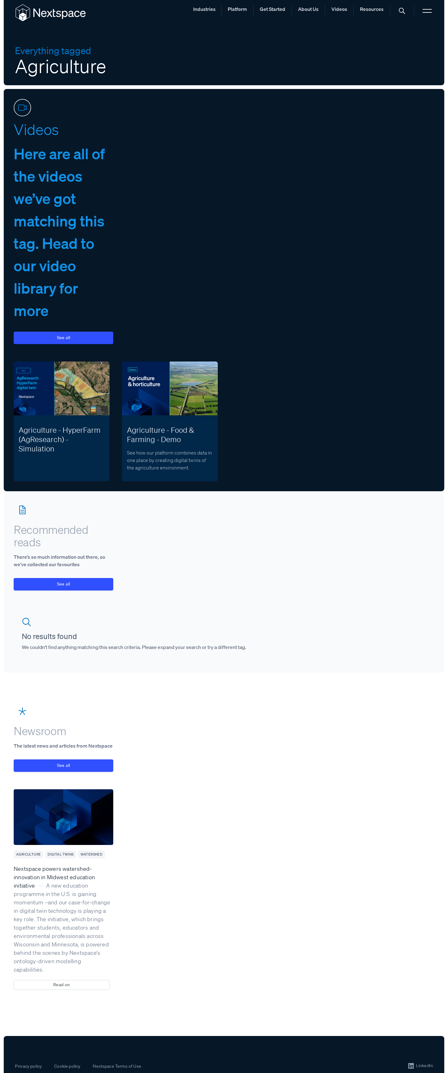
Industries (204, 9)
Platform (237, 9)
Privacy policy (28, 1066)
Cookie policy (67, 1066)
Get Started (272, 9)
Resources (372, 9)
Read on (61, 984)
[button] (402, 10)
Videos (339, 9)
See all (63, 337)
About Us (308, 9)
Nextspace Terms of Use (117, 1066)
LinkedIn (424, 1065)
